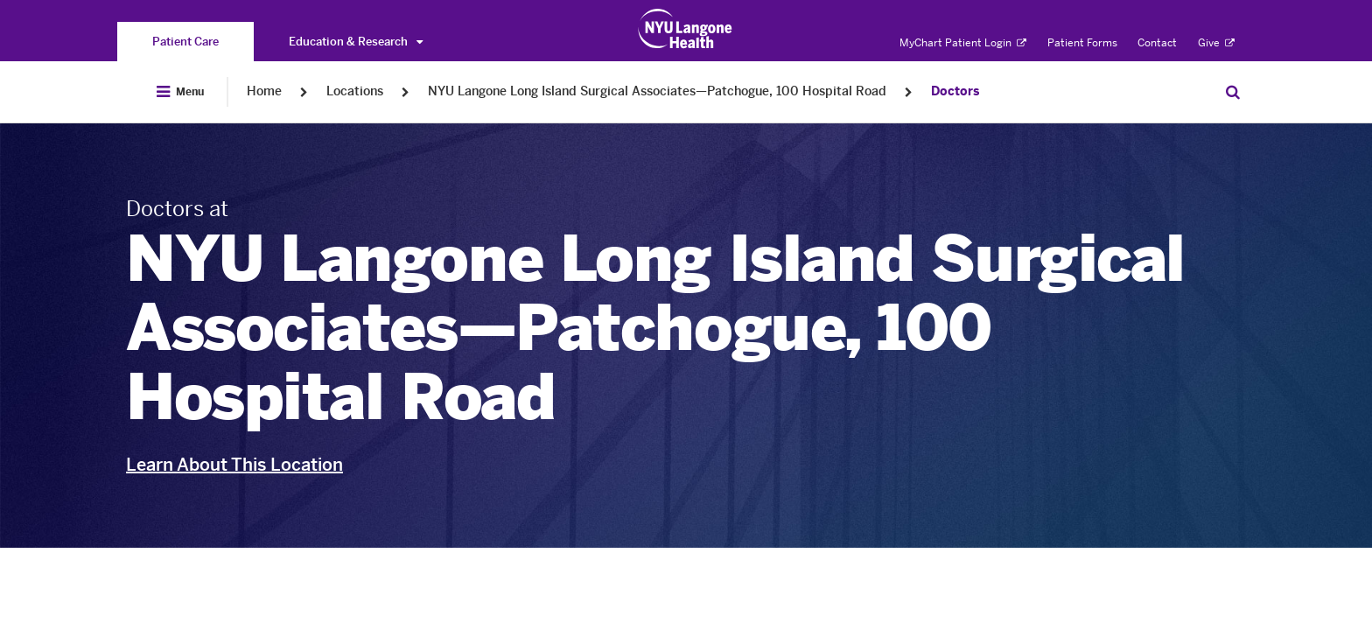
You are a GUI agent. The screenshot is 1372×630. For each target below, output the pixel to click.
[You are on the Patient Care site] (185, 41)
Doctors (955, 91)
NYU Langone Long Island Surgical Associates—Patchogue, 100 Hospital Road (657, 91)
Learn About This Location (234, 464)
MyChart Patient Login (963, 43)
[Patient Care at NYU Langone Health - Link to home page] (686, 28)
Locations (354, 91)
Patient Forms (1082, 43)
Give (1216, 43)
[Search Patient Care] (1233, 92)
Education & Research (356, 41)
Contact (1157, 43)
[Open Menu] (180, 92)
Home (264, 91)
